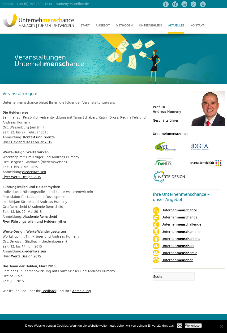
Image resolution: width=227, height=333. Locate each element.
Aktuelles (176, 25)
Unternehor (177, 260)
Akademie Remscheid (40, 216)
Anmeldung (81, 291)
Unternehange (179, 217)
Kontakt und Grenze (39, 137)
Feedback (49, 291)
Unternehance (179, 210)
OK (179, 325)
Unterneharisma (181, 238)
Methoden (124, 25)
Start (85, 25)
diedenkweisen (34, 172)
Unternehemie (179, 253)
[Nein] (221, 326)
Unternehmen (150, 25)
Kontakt (197, 25)
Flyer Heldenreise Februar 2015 (27, 142)
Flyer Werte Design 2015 (22, 177)
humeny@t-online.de (72, 3)
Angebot (103, 25)
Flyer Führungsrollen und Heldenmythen (35, 221)
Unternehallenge (181, 224)
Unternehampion (181, 231)
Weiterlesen (193, 325)
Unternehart (178, 245)
